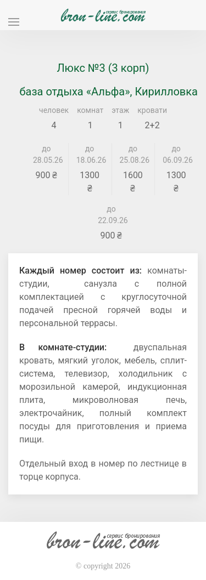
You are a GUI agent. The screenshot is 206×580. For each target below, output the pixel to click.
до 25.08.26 (133, 154)
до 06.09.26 (176, 154)
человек (54, 110)
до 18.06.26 (89, 154)
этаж (120, 110)
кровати (152, 110)
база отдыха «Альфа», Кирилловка (108, 91)
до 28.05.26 (46, 154)
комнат (90, 110)
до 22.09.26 (111, 214)
